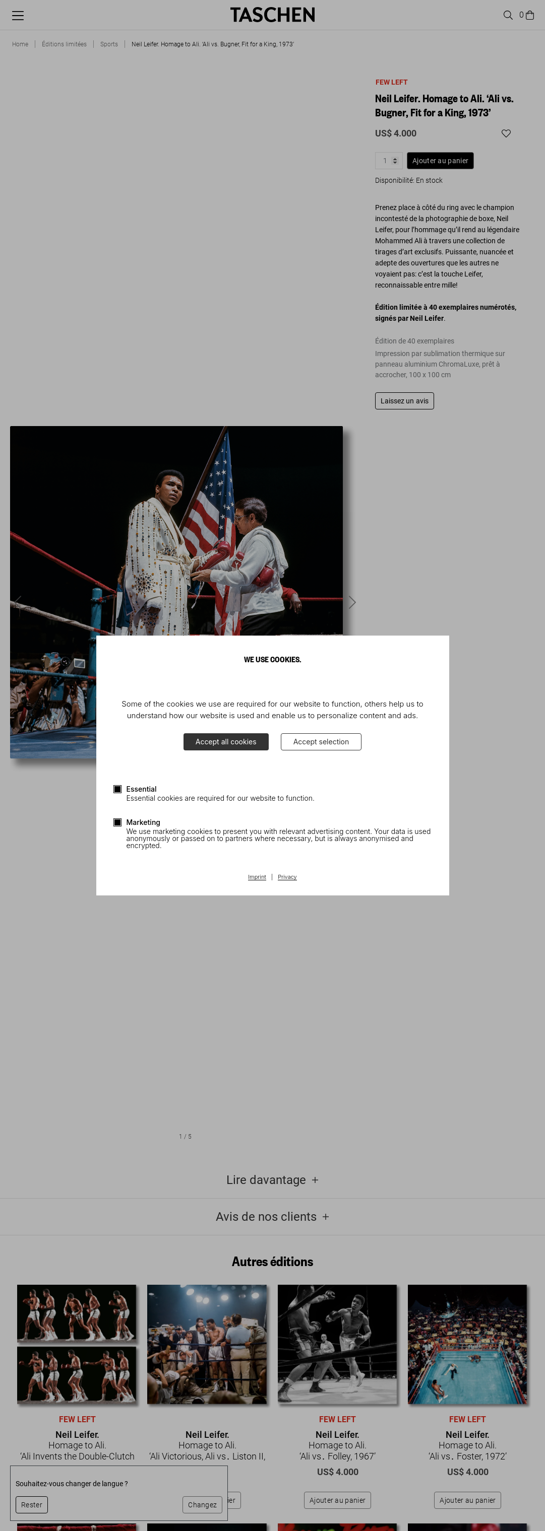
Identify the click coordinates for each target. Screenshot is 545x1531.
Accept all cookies (226, 741)
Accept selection (321, 741)
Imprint (257, 877)
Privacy (287, 877)
